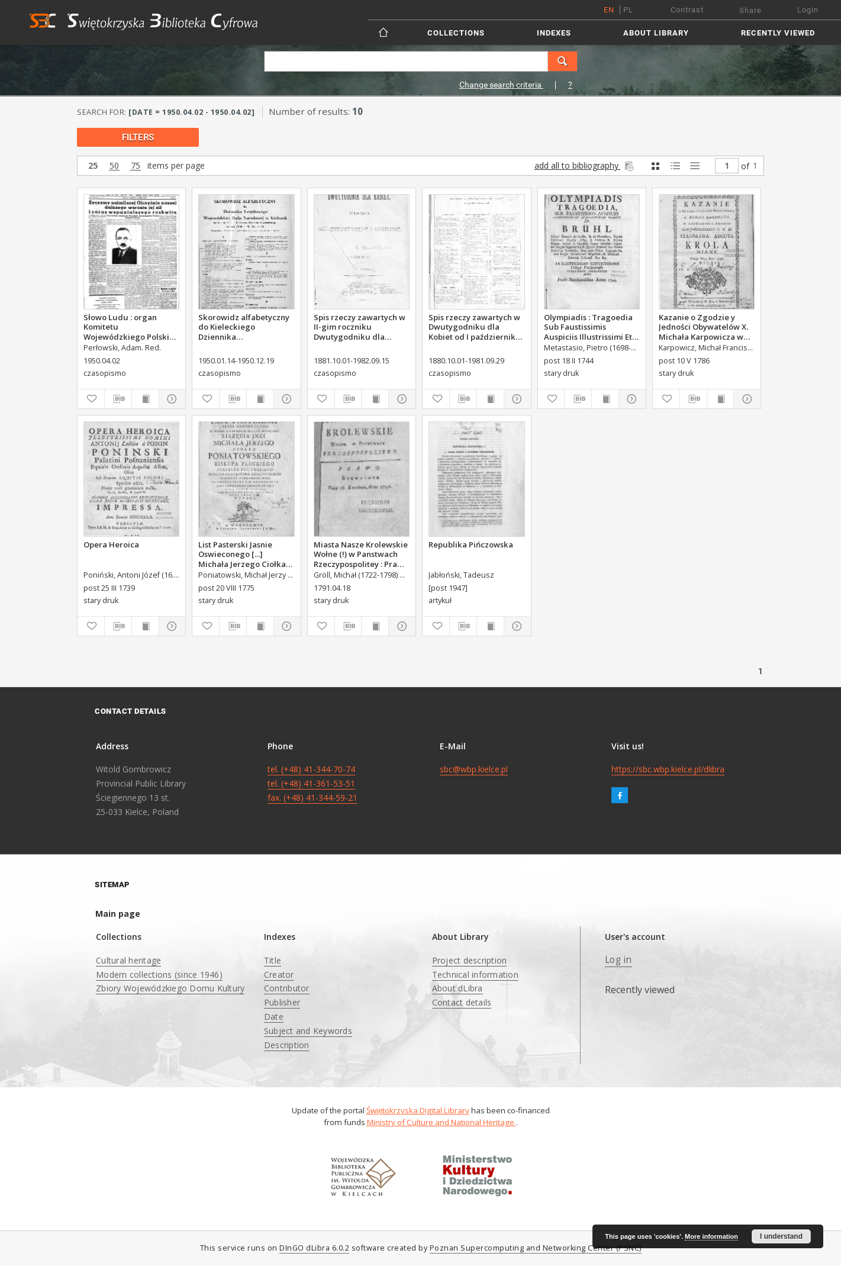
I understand (781, 1236)
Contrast (687, 9)
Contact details (462, 1002)
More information (711, 1236)
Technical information (475, 974)
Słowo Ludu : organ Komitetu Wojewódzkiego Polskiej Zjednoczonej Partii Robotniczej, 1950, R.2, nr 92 (131, 327)
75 (135, 166)
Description (287, 1045)
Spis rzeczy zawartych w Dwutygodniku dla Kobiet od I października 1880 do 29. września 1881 (474, 327)
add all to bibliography (585, 165)
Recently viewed (778, 32)
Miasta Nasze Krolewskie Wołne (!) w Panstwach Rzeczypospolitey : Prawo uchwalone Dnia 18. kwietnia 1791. (361, 554)
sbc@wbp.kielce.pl (474, 769)
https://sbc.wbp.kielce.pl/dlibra (667, 769)
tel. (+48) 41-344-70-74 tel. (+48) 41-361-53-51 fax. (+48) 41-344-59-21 (312, 783)
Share (750, 10)
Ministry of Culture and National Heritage (441, 1122)
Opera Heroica (111, 544)
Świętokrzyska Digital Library (417, 1110)
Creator (279, 974)
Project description (469, 960)
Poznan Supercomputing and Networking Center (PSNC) (536, 1248)
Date (273, 1016)
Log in (618, 959)
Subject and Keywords (308, 1030)
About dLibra (457, 988)
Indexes (554, 32)
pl (628, 9)
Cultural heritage (128, 960)
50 (114, 166)
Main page (117, 913)
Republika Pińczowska (470, 544)
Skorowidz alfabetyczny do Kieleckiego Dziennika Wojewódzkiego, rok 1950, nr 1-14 (243, 327)
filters (138, 137)
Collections (456, 32)
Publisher (282, 1002)
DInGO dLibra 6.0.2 (314, 1248)
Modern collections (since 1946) (159, 974)
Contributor (287, 988)
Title (272, 960)
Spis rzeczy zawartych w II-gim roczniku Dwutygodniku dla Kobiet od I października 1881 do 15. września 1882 (359, 327)
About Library (656, 32)
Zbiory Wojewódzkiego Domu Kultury (170, 988)
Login (808, 9)
